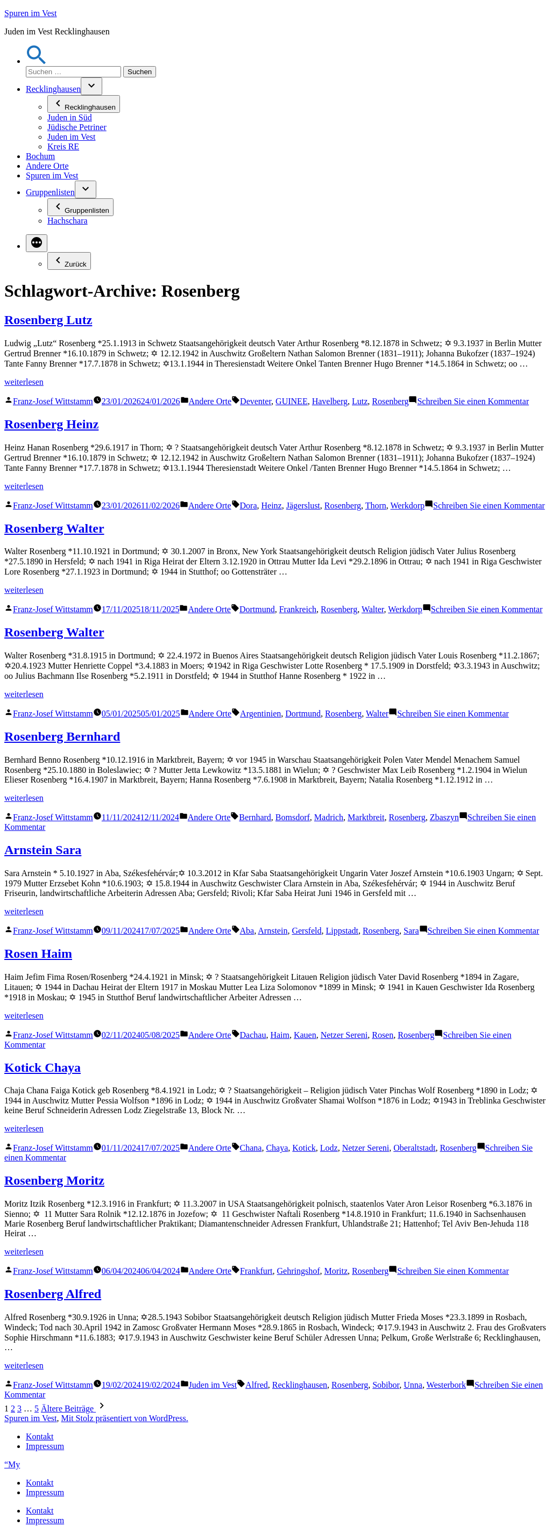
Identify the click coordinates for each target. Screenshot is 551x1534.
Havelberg (330, 401)
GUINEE (292, 401)
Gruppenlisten (50, 192)
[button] (36, 61)
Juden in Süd (69, 117)
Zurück (69, 261)
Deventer (255, 401)
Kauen (305, 1035)
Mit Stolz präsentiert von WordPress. (124, 1418)
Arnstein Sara (42, 850)
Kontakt (40, 1436)
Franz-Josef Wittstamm (53, 401)
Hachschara (67, 220)
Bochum (40, 156)
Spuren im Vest (30, 13)
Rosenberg (390, 401)
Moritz (336, 1270)
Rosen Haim (38, 953)
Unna (413, 1384)
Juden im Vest (71, 136)
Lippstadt (342, 930)
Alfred (256, 1384)
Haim (279, 1035)
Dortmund (257, 609)
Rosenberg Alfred (52, 1294)
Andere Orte (47, 165)
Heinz (272, 505)
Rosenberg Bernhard (62, 736)
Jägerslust (303, 505)
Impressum (45, 1446)
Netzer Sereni (344, 1035)
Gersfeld (306, 930)
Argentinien (260, 713)
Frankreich (297, 609)
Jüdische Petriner (77, 127)
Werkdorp (408, 505)
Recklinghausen (53, 89)
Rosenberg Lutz (48, 320)
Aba (247, 930)
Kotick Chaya (42, 1067)
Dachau (253, 1035)
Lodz (329, 1147)
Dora (248, 505)
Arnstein (272, 930)
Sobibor (385, 1384)
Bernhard (255, 817)
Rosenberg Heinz (51, 424)
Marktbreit (366, 817)
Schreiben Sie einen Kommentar (473, 401)
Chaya (277, 1147)
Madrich (328, 817)
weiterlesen (24, 381)
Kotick (304, 1147)
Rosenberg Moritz (54, 1180)
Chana (251, 1147)
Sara (411, 930)
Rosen (382, 1035)
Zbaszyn (444, 817)
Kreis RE (63, 146)
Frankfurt (256, 1270)
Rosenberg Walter (54, 528)
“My (12, 1464)
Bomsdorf (293, 817)
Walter (373, 609)
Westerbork (446, 1384)
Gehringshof (298, 1270)
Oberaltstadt (414, 1147)
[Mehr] (36, 243)
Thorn (375, 505)
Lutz (360, 401)
